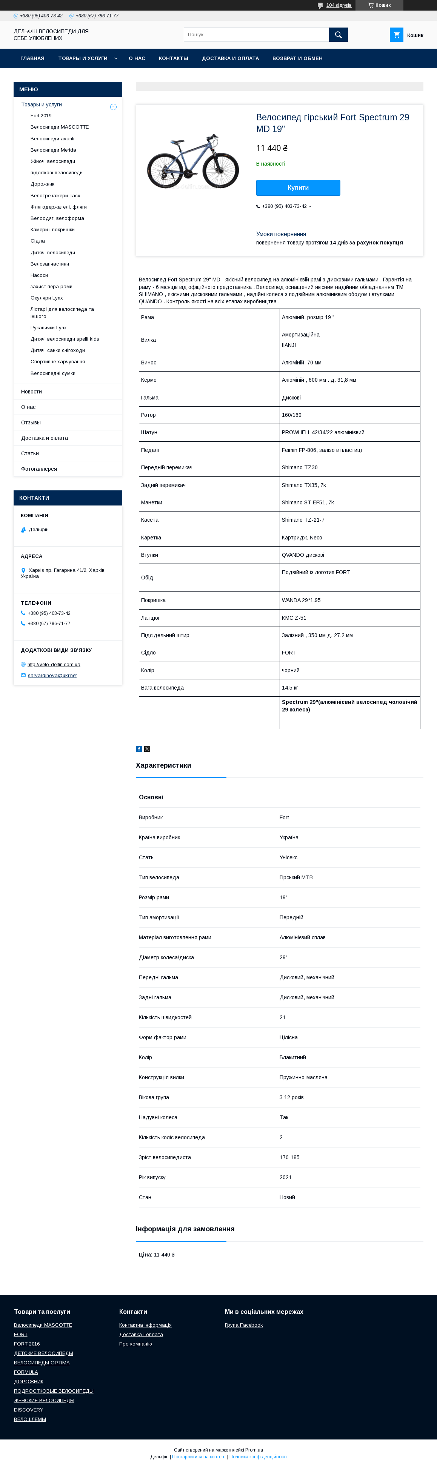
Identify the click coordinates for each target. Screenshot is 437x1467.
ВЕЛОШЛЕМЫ (30, 1419)
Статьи (30, 453)
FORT (21, 1334)
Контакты (173, 58)
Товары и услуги (83, 58)
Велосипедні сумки (53, 373)
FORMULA (26, 1372)
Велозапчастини (50, 264)
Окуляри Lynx (47, 298)
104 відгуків (339, 5)
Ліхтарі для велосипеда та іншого (62, 312)
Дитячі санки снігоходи (58, 350)
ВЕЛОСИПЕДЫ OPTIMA (42, 1363)
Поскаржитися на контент (199, 1456)
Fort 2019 (41, 115)
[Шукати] (338, 35)
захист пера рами (51, 286)
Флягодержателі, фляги (59, 207)
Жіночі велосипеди (53, 161)
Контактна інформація (145, 1325)
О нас (137, 58)
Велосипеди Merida (53, 150)
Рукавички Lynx (49, 327)
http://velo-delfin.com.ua (54, 664)
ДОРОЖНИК (28, 1381)
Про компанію (135, 1344)
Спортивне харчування (58, 361)
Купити (298, 187)
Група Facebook (244, 1325)
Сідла (38, 241)
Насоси (39, 275)
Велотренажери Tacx (55, 195)
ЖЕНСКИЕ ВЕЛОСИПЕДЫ (44, 1400)
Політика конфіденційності (258, 1456)
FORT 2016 (27, 1344)
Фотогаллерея (39, 469)
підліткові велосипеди (57, 172)
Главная (32, 58)
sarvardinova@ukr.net (52, 675)
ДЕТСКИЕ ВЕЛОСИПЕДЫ (43, 1353)
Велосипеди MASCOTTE (60, 127)
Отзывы (31, 422)
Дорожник (42, 184)
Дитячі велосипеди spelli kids (65, 339)
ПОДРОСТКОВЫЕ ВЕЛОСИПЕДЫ (54, 1391)
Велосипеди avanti (52, 138)
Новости (31, 392)
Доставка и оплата (230, 58)
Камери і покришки (53, 229)
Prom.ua (254, 1450)
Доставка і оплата (141, 1334)
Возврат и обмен (297, 58)
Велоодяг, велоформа (57, 218)
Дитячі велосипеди (53, 252)
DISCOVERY (28, 1410)
